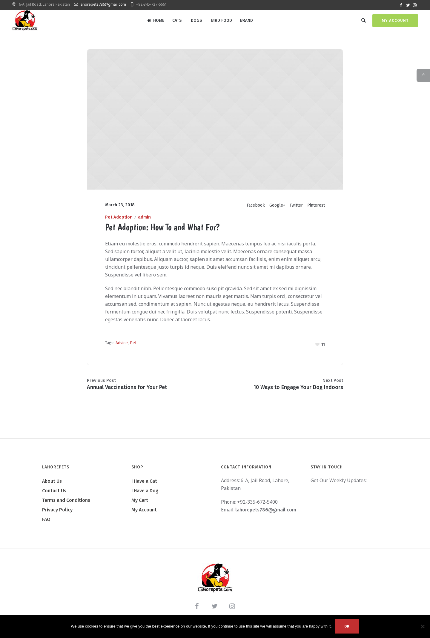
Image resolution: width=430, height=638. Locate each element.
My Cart (139, 504)
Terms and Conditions (66, 504)
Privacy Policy (57, 513)
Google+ (277, 209)
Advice (122, 346)
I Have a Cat (144, 485)
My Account (395, 20)
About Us (52, 485)
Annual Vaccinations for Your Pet (127, 391)
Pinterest (316, 209)
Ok (347, 626)
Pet (133, 346)
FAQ (46, 523)
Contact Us (54, 494)
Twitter (296, 209)
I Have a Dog (145, 494)
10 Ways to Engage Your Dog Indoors (298, 391)
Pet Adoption (119, 221)
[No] (423, 626)
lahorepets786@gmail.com (103, 4)
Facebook (256, 209)
